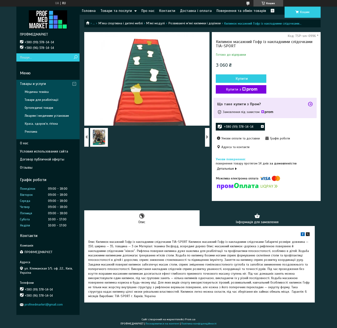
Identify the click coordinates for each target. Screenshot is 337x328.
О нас (24, 143)
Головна (89, 10)
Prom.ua (190, 319)
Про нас (147, 10)
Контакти (167, 10)
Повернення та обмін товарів (241, 10)
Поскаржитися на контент (162, 323)
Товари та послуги (116, 10)
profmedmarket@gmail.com (44, 304)
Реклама (31, 132)
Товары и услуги (33, 84)
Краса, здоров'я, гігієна (41, 124)
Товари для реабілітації (42, 100)
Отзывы (26, 167)
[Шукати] (75, 57)
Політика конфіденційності (198, 323)
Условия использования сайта (44, 151)
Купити (241, 78)
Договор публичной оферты (42, 159)
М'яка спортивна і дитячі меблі (120, 23)
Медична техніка (37, 92)
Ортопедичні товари (39, 108)
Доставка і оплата (196, 10)
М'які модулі (155, 23)
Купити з (241, 89)
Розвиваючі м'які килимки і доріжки (194, 23)
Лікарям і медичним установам (47, 116)
